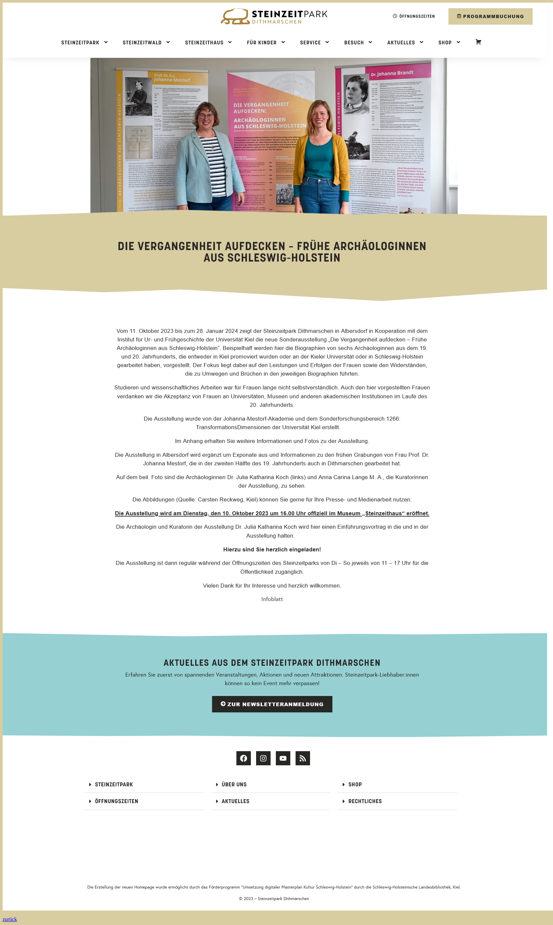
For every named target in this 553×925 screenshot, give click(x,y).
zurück (10, 919)
